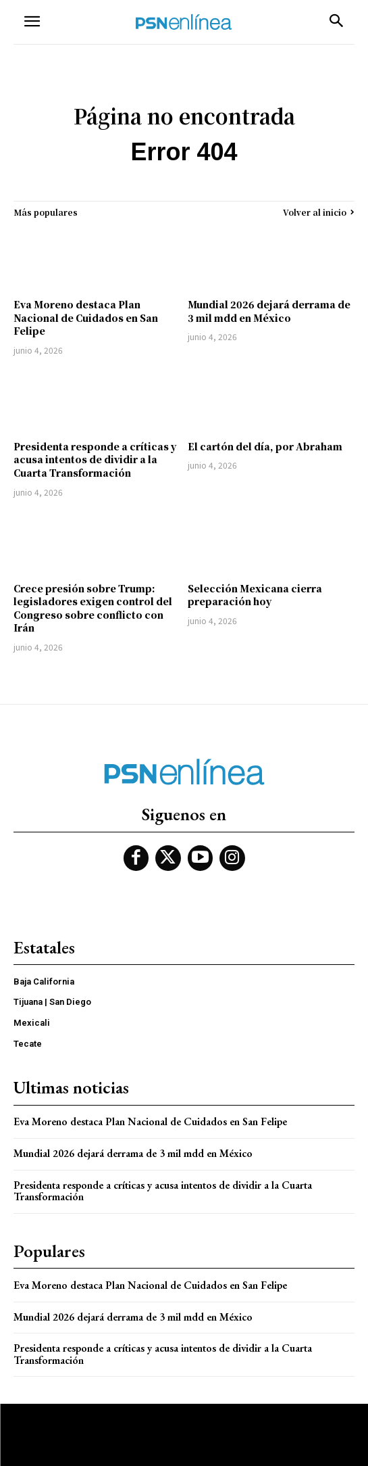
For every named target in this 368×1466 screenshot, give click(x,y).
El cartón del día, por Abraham (265, 446)
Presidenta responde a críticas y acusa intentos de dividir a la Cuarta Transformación (95, 459)
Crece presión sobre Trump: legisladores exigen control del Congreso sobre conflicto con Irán (93, 608)
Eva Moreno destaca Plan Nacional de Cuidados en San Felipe (86, 317)
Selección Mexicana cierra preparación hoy (255, 595)
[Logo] (183, 22)
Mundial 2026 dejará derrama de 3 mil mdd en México (269, 311)
